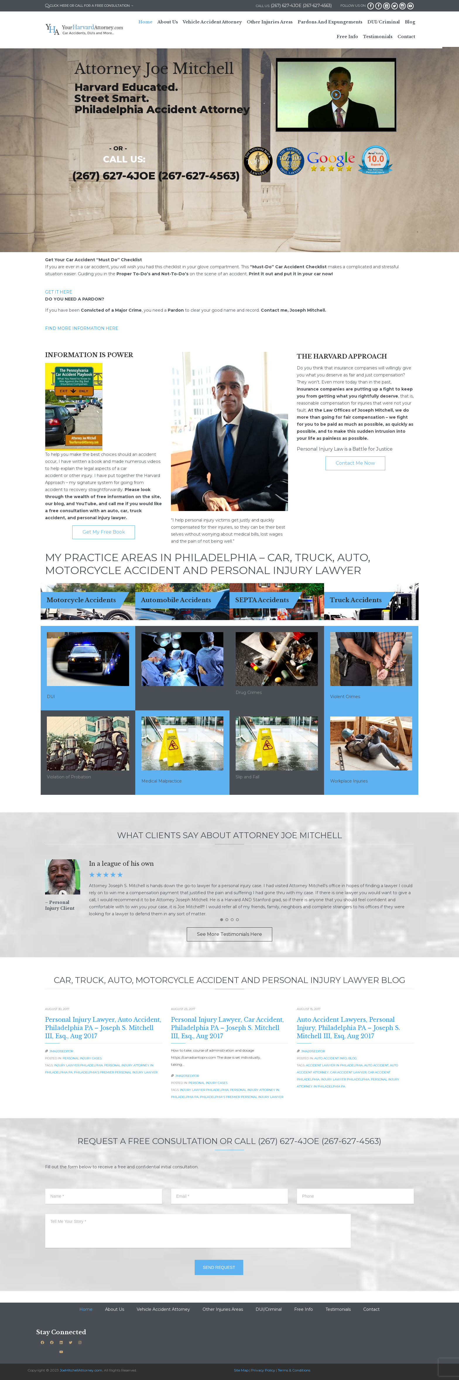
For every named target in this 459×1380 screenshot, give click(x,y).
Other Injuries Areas (223, 1309)
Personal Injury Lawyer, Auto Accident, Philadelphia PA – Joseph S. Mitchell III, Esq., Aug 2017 (103, 1028)
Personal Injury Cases (82, 1058)
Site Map (241, 1370)
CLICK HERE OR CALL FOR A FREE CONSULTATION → (89, 6)
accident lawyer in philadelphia (334, 1065)
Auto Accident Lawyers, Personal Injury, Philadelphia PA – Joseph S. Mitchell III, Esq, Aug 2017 (348, 1028)
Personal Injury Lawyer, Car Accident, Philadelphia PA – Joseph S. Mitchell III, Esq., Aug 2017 (227, 1028)
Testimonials (338, 1309)
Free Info (303, 1309)
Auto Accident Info (330, 1058)
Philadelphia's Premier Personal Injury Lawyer (115, 1072)
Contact (371, 1309)
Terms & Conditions (294, 1370)
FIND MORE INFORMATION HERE (81, 328)
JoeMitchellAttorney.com (81, 1370)
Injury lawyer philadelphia (78, 1065)
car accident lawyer (348, 1072)
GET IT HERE (58, 292)
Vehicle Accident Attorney (163, 1309)
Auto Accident (376, 1065)
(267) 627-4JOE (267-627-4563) (156, 175)
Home (86, 1309)
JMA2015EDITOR (61, 1051)
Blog (352, 1058)
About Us (114, 1309)
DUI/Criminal (269, 1309)
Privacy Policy (263, 1370)
